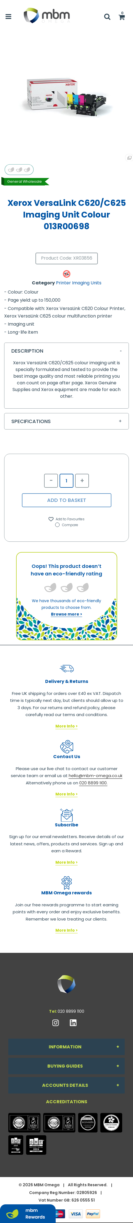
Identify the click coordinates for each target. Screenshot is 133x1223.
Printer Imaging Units (78, 283)
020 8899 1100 (71, 1011)
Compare (66, 525)
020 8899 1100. (93, 783)
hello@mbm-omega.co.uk (95, 775)
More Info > (66, 726)
